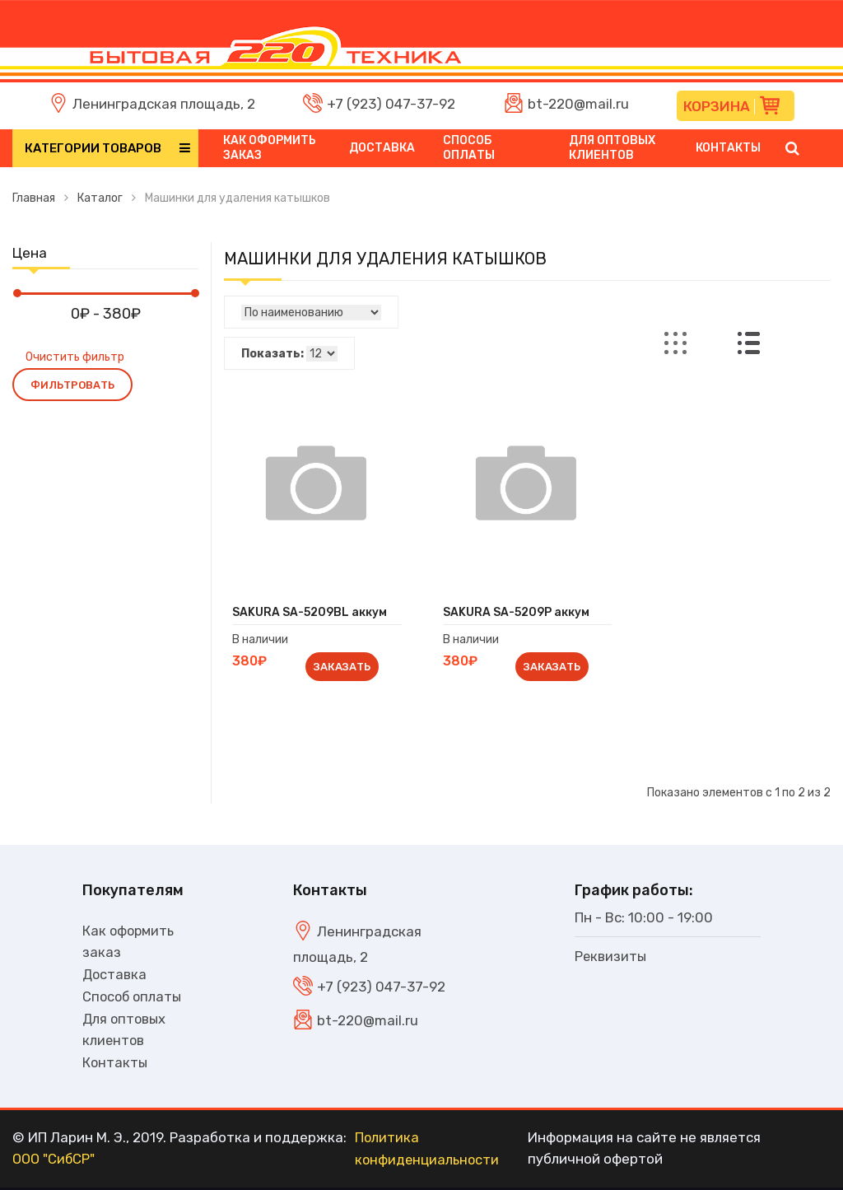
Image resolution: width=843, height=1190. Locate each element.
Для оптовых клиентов (612, 147)
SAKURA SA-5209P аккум (516, 612)
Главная (33, 198)
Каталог (100, 198)
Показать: (272, 354)
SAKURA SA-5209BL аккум (309, 612)
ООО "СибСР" (55, 1163)
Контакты (728, 148)
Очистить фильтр (75, 357)
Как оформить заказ (269, 147)
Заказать (342, 666)
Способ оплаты (469, 147)
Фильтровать (72, 385)
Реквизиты (611, 956)
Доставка (382, 148)
